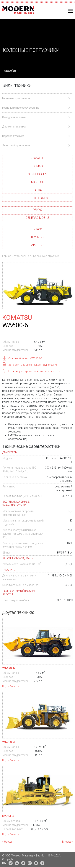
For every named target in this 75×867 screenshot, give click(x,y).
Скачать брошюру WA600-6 (25, 358)
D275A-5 (8, 816)
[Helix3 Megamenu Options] (70, 11)
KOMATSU (37, 158)
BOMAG (37, 166)
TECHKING (38, 237)
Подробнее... (9, 686)
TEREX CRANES (37, 198)
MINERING (38, 245)
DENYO (37, 210)
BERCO (37, 229)
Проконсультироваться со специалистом (34, 371)
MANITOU (37, 182)
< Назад (7, 841)
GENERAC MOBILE (37, 217)
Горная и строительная (16, 255)
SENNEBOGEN (37, 174)
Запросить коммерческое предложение (32, 364)
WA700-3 (8, 742)
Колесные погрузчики (46, 255)
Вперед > (67, 841)
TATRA (37, 190)
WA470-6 (8, 668)
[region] (37, 48)
